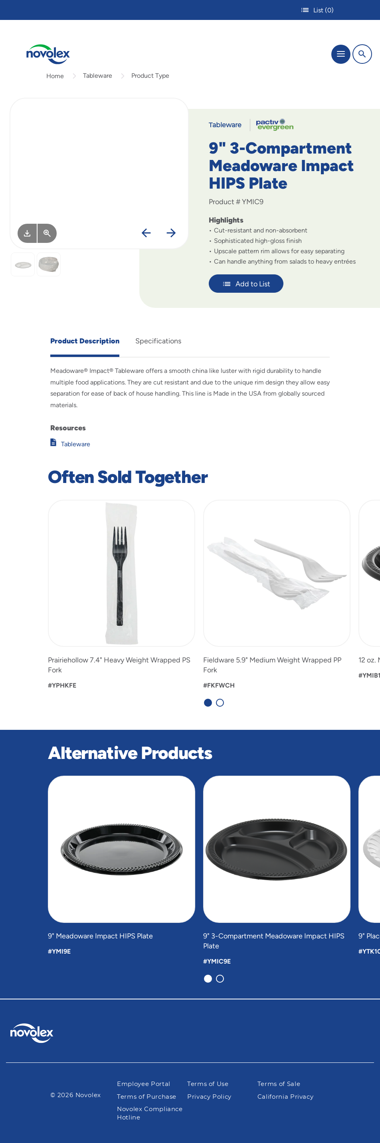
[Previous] (146, 233)
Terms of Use (208, 1084)
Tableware (97, 75)
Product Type (150, 75)
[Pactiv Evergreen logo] (38, 1034)
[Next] (171, 233)
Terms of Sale (278, 1084)
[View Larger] (47, 233)
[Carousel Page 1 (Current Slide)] (208, 703)
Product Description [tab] (84, 341)
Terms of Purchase (146, 1097)
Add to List (246, 284)
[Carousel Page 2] (220, 703)
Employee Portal (143, 1084)
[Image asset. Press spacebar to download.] (27, 233)
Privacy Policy (209, 1097)
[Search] (362, 54)
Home (55, 76)
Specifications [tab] (158, 341)
